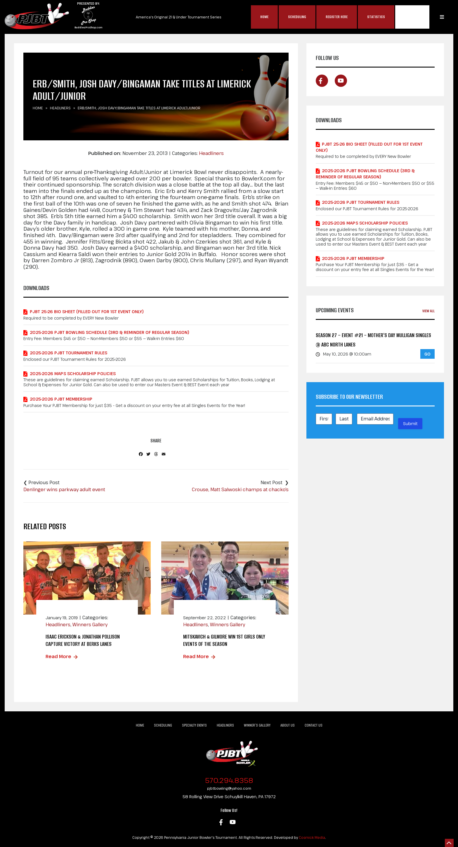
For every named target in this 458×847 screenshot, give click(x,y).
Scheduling (297, 17)
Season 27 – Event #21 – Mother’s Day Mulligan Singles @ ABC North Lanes (373, 340)
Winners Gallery (89, 624)
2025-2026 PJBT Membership (61, 399)
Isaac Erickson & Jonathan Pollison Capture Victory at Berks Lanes (83, 640)
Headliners (60, 108)
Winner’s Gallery (257, 725)
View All (428, 311)
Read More (58, 656)
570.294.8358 (229, 780)
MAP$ (412, 17)
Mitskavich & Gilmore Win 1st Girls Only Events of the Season (224, 640)
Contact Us (313, 725)
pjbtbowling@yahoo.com (229, 788)
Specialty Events (194, 725)
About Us (287, 725)
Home (264, 17)
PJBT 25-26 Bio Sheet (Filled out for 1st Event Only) (87, 311)
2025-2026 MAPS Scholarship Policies (73, 373)
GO (427, 354)
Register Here (337, 17)
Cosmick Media (312, 837)
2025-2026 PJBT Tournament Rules (68, 353)
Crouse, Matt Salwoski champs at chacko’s (240, 489)
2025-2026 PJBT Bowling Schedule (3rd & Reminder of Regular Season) (109, 332)
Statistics (376, 17)
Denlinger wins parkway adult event (64, 489)
